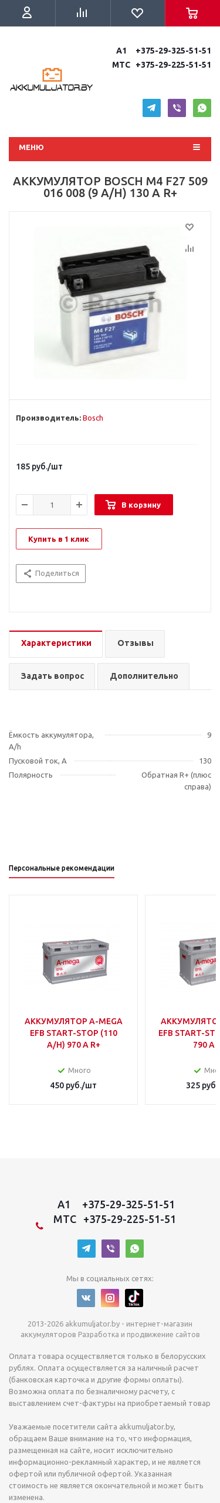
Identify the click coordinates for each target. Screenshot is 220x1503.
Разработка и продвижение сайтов (138, 1334)
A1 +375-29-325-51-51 (162, 50)
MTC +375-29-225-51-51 (160, 65)
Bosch (93, 418)
